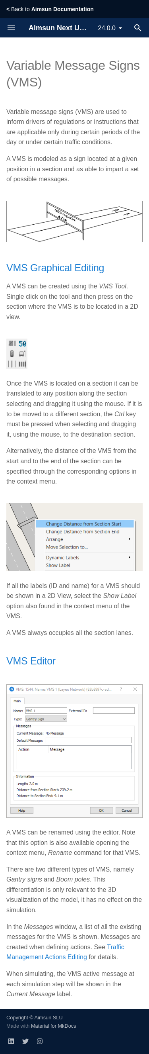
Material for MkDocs (53, 1026)
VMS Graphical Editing (55, 267)
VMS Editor (31, 660)
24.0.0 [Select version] (107, 28)
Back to (50, 9)
